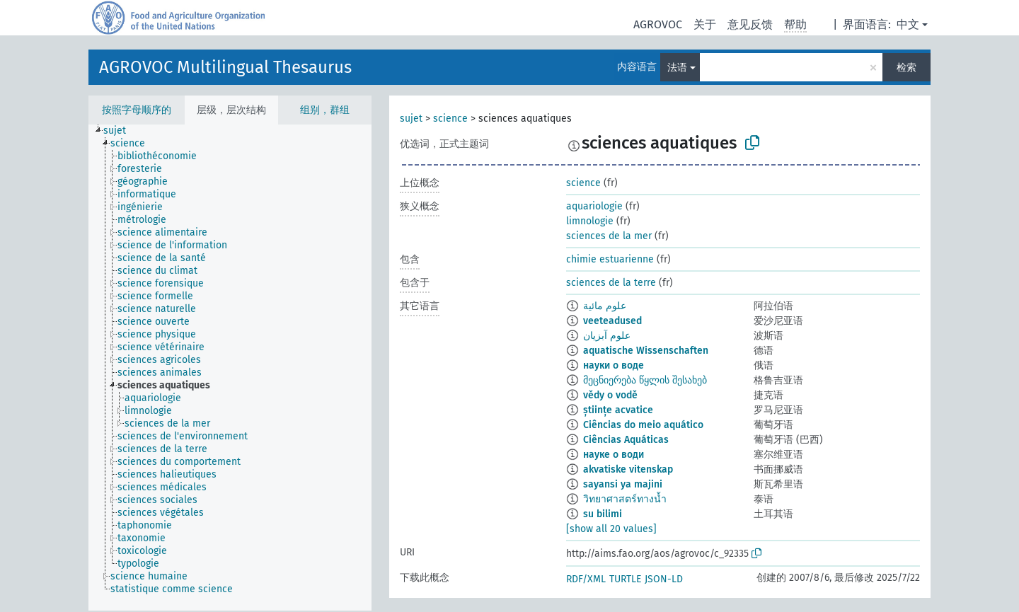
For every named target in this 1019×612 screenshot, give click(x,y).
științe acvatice (618, 410)
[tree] (230, 368)
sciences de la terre (611, 283)
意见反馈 (750, 24)
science (450, 118)
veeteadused (612, 321)
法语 (677, 68)
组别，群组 (325, 110)
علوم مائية (604, 306)
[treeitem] (121, 131)
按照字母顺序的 (136, 110)
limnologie (590, 221)
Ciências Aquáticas (626, 440)
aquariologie (594, 206)
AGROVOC (657, 24)
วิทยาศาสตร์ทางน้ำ (625, 499)
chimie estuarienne (610, 259)
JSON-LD (664, 579)
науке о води (613, 455)
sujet (411, 118)
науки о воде (613, 365)
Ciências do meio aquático (643, 425)
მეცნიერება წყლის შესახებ (645, 380)
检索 (906, 68)
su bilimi (602, 514)
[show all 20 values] (611, 529)
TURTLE (625, 579)
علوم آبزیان (607, 336)
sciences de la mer (609, 236)
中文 (908, 24)
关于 (704, 24)
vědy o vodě (610, 395)
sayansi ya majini (622, 484)
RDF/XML (586, 579)
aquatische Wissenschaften (645, 351)
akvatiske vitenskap (628, 469)
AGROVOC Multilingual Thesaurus (225, 67)
